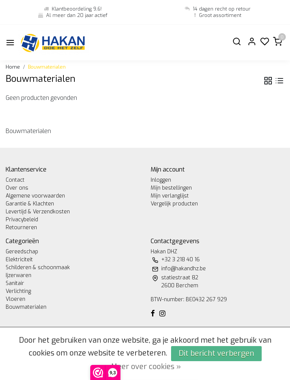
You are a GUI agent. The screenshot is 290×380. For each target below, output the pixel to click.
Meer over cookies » (146, 367)
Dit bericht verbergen (216, 353)
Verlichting (18, 291)
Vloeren (15, 299)
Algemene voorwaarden (35, 195)
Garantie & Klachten (30, 203)
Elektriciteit (19, 259)
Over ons (17, 188)
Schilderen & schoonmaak (38, 267)
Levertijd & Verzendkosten (38, 211)
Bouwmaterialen (47, 67)
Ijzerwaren (18, 275)
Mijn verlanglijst (170, 195)
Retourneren (21, 227)
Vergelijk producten (174, 203)
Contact (15, 180)
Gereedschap (22, 251)
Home (13, 67)
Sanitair (15, 283)
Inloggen (161, 180)
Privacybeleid (22, 219)
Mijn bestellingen (171, 188)
